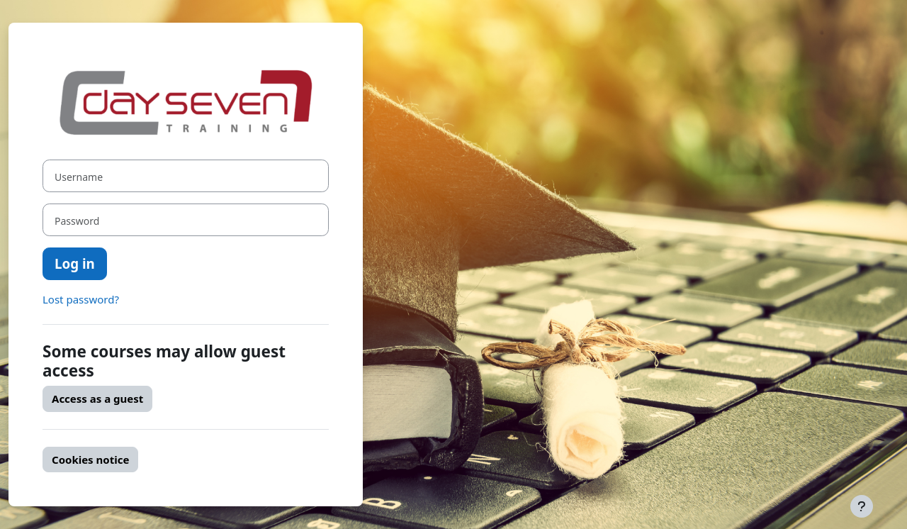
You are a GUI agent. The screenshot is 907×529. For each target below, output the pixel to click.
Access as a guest (97, 398)
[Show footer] (861, 506)
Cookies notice (90, 459)
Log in (75, 263)
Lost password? (81, 299)
